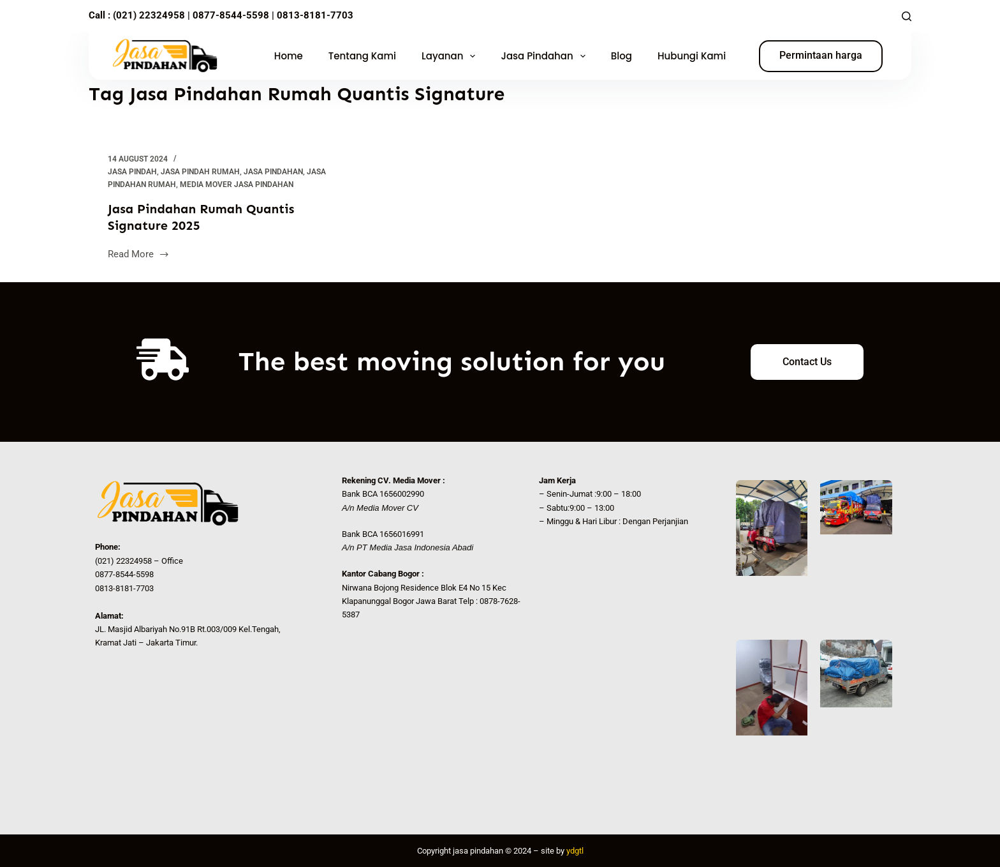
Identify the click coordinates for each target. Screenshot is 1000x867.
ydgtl (575, 851)
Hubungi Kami (692, 56)
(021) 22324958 (149, 15)
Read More (139, 253)
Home (288, 56)
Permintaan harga (820, 55)
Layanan (451, 56)
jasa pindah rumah (200, 171)
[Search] (906, 16)
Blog (621, 56)
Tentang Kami (362, 56)
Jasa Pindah (132, 171)
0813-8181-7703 (315, 15)
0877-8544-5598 (229, 15)
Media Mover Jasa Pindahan (236, 184)
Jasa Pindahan (545, 56)
